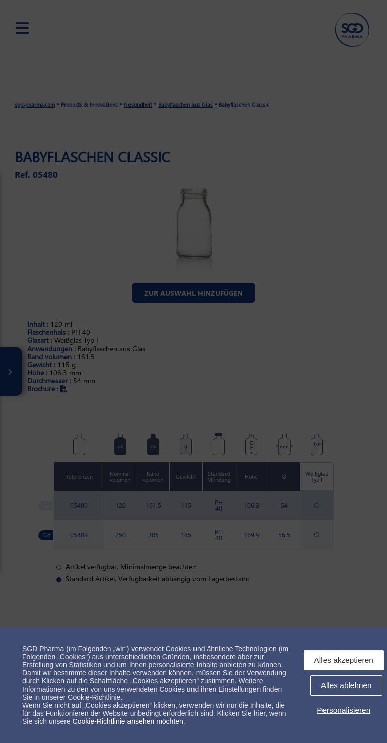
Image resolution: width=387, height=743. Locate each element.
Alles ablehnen (346, 685)
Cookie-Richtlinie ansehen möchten (128, 721)
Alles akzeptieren (343, 660)
